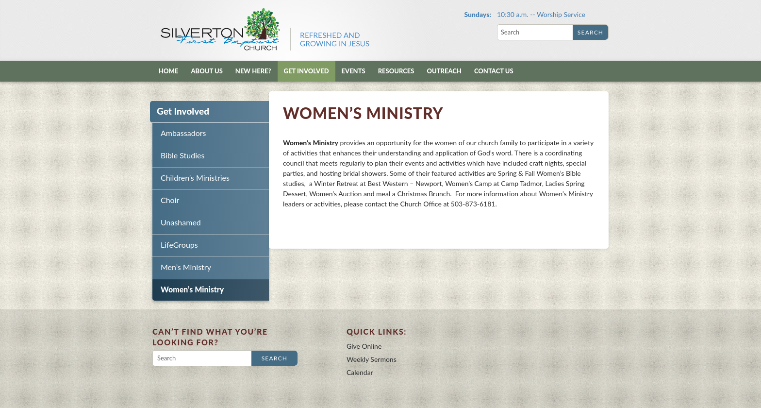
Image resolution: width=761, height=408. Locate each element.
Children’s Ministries (195, 177)
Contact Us (493, 71)
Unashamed (181, 222)
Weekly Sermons (372, 359)
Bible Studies (182, 155)
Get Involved (306, 71)
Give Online (364, 346)
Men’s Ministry (186, 267)
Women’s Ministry (192, 289)
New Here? (253, 71)
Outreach (444, 71)
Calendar (360, 372)
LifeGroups (179, 244)
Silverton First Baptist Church (264, 29)
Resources (396, 71)
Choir (170, 199)
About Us (206, 71)
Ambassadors (183, 132)
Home (168, 71)
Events (353, 71)
